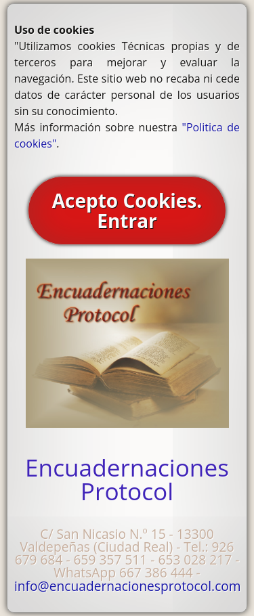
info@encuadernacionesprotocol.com (127, 586)
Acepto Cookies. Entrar (127, 211)
